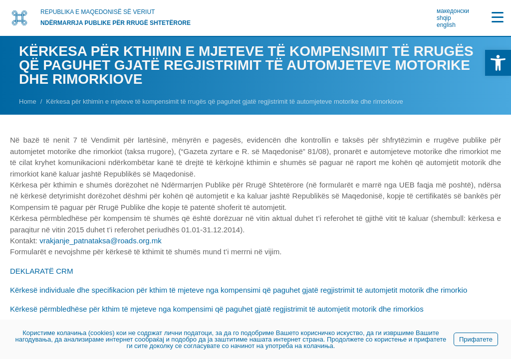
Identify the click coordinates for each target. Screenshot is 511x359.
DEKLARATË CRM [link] (41, 271)
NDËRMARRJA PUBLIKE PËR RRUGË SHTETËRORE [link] (115, 22)
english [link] (446, 24)
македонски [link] (453, 10)
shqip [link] (444, 17)
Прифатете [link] (476, 339)
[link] (498, 63)
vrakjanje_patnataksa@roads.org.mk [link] (100, 240)
